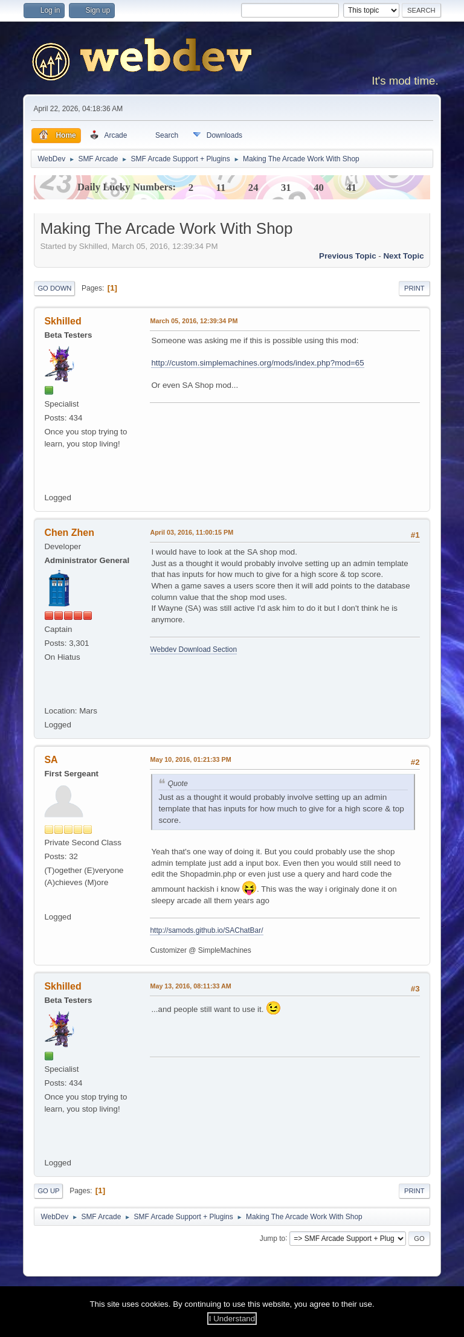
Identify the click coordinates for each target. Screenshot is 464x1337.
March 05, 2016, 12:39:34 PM (193, 320)
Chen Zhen (69, 532)
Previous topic (347, 255)
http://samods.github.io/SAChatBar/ (206, 930)
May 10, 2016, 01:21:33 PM (190, 759)
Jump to (273, 1238)
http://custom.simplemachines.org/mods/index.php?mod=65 (257, 362)
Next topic (403, 255)
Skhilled (62, 321)
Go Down (54, 288)
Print (414, 288)
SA (50, 760)
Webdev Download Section (193, 649)
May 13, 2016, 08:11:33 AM (190, 986)
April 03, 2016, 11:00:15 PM (191, 532)
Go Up (48, 1190)
